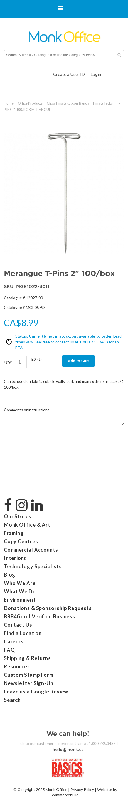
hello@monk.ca (68, 749)
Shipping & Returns (27, 658)
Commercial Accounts (31, 550)
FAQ (9, 650)
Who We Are (20, 583)
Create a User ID (69, 74)
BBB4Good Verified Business (39, 616)
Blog (10, 575)
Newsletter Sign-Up (28, 683)
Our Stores (17, 516)
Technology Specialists (33, 566)
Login (95, 74)
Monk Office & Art (27, 525)
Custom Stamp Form (28, 675)
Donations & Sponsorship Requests (48, 608)
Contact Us (18, 625)
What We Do (20, 591)
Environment (20, 600)
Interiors (15, 558)
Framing (14, 533)
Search (12, 700)
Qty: (8, 361)
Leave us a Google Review (36, 691)
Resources (17, 666)
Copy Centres (21, 541)
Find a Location (23, 633)
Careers (14, 641)
